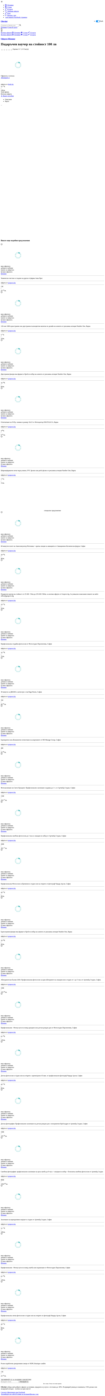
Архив (3, 1394)
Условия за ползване (23, 1394)
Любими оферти (12, 11)
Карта (7, 101)
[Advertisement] (16, 178)
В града (9, 9)
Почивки (9, 5)
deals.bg (10, 84)
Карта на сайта (10, 1394)
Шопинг (4, 274)
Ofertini (4, 21)
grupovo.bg (11, 283)
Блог (8, 13)
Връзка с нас (10, 15)
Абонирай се (5, 78)
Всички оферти (6, 33)
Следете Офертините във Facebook (13, 1392)
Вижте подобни (7, 96)
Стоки (8, 7)
